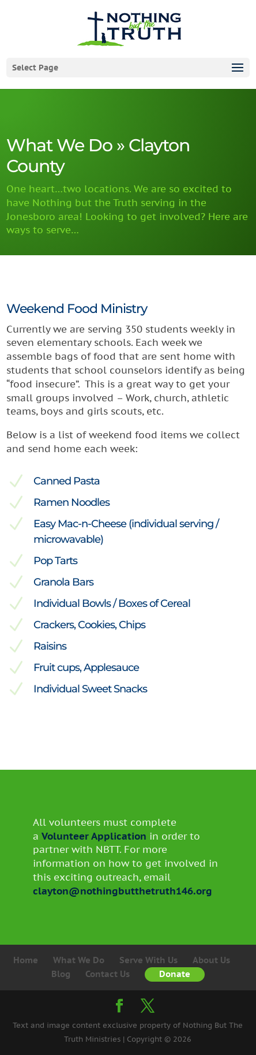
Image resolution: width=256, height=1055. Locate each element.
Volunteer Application (93, 836)
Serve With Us (148, 960)
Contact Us (107, 973)
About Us (211, 960)
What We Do (78, 960)
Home (25, 960)
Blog (60, 973)
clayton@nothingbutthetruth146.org (122, 891)
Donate (174, 973)
